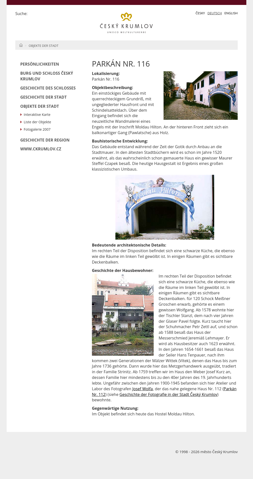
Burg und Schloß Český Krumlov (46, 76)
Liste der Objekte (37, 122)
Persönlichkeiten (39, 64)
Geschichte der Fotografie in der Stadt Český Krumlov (168, 394)
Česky (200, 13)
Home (21, 45)
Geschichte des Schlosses (48, 88)
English (231, 13)
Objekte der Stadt (43, 45)
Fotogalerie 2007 (37, 129)
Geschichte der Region (45, 140)
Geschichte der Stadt (43, 97)
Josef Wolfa (142, 388)
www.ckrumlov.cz (40, 149)
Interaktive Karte (37, 114)
